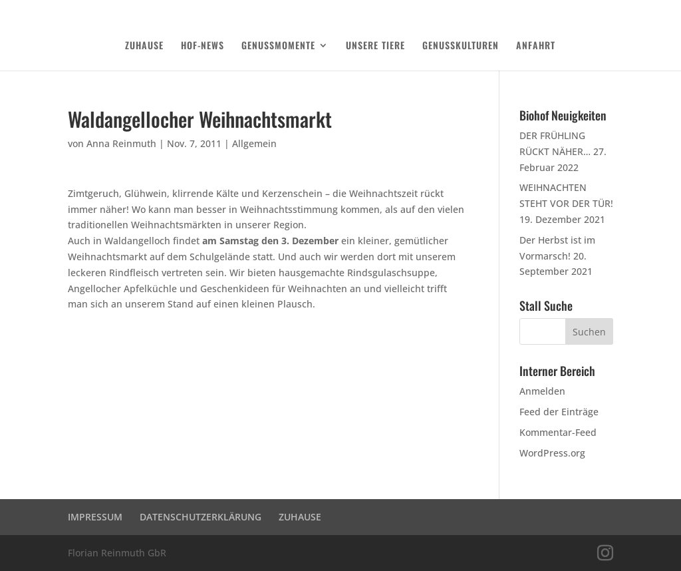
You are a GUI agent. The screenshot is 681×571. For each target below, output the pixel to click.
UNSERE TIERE (375, 46)
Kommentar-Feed (558, 432)
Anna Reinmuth (121, 143)
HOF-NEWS (202, 46)
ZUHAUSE (144, 46)
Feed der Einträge (559, 411)
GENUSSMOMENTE (278, 46)
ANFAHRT (535, 46)
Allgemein (254, 143)
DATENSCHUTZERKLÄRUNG (542, 10)
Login (604, 10)
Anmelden (542, 391)
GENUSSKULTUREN (460, 46)
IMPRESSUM (95, 516)
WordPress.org (552, 453)
